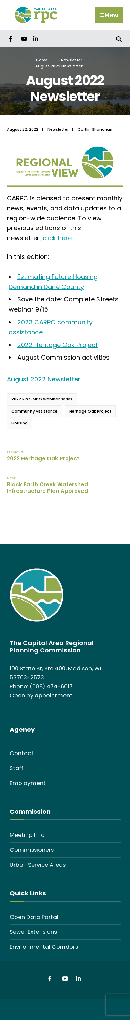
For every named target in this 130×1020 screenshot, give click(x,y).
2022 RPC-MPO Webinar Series (41, 399)
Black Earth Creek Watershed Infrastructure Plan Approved (47, 485)
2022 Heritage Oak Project (57, 345)
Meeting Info (27, 835)
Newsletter (71, 60)
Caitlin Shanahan (95, 129)
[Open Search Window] (119, 38)
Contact (22, 753)
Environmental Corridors (44, 947)
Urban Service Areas (38, 865)
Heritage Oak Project (90, 411)
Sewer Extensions (33, 932)
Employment (28, 783)
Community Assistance (34, 411)
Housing (19, 423)
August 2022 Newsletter (43, 379)
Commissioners (32, 850)
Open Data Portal (34, 917)
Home (42, 60)
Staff (16, 768)
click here (57, 238)
